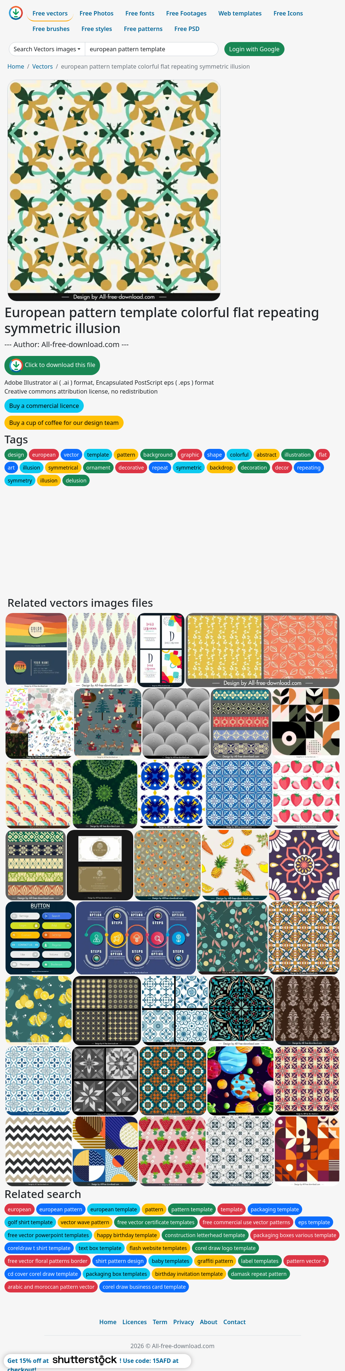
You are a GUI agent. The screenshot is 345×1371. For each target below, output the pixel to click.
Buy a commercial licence (44, 406)
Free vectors (50, 13)
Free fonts (140, 13)
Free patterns (143, 29)
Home (15, 66)
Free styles (97, 29)
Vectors (42, 66)
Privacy (183, 1322)
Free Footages (186, 13)
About (208, 1322)
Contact (234, 1322)
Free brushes (51, 29)
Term (160, 1322)
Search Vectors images (45, 49)
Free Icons (288, 13)
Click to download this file (52, 366)
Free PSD (187, 29)
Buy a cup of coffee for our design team (64, 423)
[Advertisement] (172, 539)
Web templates (240, 13)
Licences (135, 1322)
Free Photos (96, 13)
